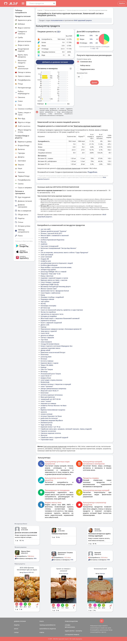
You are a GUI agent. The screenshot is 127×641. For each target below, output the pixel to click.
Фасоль (43, 242)
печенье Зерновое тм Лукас (51, 416)
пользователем (57, 20)
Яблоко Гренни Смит (49, 289)
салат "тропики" (47, 386)
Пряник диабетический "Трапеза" (54, 231)
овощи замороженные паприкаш (53, 389)
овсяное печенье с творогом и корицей (56, 384)
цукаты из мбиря (47, 335)
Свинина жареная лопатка (51, 433)
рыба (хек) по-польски (49, 418)
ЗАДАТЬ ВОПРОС (70, 631)
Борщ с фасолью (47, 276)
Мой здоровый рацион (83, 20)
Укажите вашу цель (84, 59)
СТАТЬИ (16, 632)
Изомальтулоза (46, 423)
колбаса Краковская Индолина (52, 240)
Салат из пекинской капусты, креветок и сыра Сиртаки (62, 310)
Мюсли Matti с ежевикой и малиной (55, 235)
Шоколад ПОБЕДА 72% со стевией (53, 272)
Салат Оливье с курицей (50, 282)
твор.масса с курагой (49, 331)
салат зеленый (46, 257)
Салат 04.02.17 (46, 376)
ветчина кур (45, 308)
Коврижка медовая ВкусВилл (52, 420)
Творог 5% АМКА (47, 365)
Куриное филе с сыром (49, 363)
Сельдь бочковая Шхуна (50, 344)
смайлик (44, 244)
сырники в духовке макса (50, 348)
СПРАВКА (67, 625)
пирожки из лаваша (48, 403)
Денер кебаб (45, 350)
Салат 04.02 (45, 333)
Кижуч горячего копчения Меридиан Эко (56, 346)
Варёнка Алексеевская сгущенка (53, 410)
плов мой (44, 238)
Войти (122, 3)
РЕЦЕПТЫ (16, 625)
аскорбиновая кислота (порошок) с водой (57, 263)
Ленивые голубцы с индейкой (52, 297)
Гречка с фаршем (47, 337)
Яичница (44, 372)
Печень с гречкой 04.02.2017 (51, 233)
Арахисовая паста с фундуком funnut (55, 291)
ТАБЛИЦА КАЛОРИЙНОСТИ (47, 625)
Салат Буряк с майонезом (50, 293)
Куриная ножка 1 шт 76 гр (50, 427)
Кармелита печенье (48, 320)
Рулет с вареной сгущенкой (51, 323)
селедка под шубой (48, 269)
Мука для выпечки (48, 397)
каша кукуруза (46, 342)
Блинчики (45, 355)
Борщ (43, 295)
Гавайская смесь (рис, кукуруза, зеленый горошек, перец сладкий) (66, 429)
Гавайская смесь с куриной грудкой (54, 437)
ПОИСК (41, 621)
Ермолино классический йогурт (53, 352)
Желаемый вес (82, 73)
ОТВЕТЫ (41, 632)
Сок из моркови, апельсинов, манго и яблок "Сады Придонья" (64, 252)
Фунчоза (44, 435)
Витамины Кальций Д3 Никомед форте (56, 286)
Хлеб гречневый (47, 255)
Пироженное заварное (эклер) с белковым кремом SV (61, 329)
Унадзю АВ (45, 259)
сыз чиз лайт (46, 229)
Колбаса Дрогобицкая (49, 265)
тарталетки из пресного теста (52, 314)
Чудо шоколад (46, 425)
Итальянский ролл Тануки (51, 374)
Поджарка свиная (47, 299)
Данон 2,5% (45, 325)
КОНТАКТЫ (79, 631)
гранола (44, 412)
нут (42, 250)
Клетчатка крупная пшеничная (98, 10)
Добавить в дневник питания (55, 62)
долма (43, 408)
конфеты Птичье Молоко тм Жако (53, 406)
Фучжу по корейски (48, 312)
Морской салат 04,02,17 (50, 391)
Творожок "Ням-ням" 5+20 (50, 274)
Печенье (44, 359)
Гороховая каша (47, 440)
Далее (94, 82)
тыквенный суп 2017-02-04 (51, 399)
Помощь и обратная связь (24, 241)
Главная (39, 10)
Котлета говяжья (47, 361)
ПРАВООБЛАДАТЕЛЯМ (71, 621)
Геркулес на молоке (48, 431)
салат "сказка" (46, 401)
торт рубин (45, 301)
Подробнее (92, 172)
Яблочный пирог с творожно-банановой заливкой (60, 318)
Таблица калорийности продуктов (54, 10)
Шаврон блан (46, 378)
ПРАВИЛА (76, 634)
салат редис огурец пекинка (51, 380)
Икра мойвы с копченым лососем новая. (56, 267)
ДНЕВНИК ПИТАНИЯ (20, 621)
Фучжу (43, 303)
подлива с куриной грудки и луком (54, 278)
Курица (43, 327)
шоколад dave (46, 357)
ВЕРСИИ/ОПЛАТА (70, 627)
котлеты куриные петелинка (52, 395)
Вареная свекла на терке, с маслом (54, 280)
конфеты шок (46, 261)
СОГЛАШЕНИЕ (69, 634)
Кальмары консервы (48, 306)
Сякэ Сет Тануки (47, 369)
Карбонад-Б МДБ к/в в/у (50, 284)
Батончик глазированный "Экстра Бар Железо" (58, 248)
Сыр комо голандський (49, 246)
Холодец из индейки (49, 316)
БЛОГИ (16, 629)
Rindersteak (45, 382)
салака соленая (46, 414)
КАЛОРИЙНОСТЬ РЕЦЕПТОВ (47, 629)
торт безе (44, 340)
